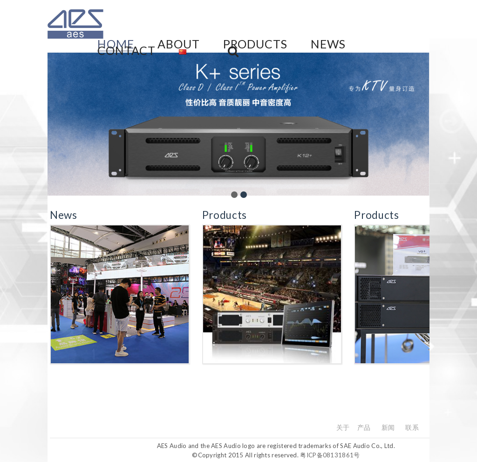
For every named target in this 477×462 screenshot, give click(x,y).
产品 (364, 427)
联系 (412, 427)
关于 (343, 427)
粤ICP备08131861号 (330, 455)
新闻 (388, 427)
